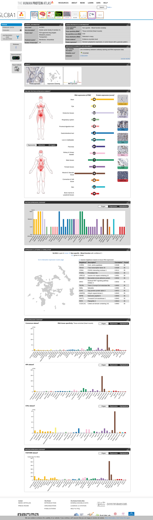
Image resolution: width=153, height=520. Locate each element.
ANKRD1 (82, 293)
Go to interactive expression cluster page (51, 260)
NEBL (81, 288)
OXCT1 (81, 298)
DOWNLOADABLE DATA (79, 503)
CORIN (81, 265)
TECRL (81, 285)
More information (110, 518)
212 (72, 255)
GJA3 (81, 290)
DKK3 (81, 282)
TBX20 (81, 268)
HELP (105, 3)
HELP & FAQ (75, 508)
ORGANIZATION (50, 506)
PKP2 (81, 301)
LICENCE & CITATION (78, 506)
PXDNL (81, 273)
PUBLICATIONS (50, 508)
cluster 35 (67, 253)
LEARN (90, 3)
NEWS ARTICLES (24, 503)
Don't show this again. (123, 518)
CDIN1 (81, 270)
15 (79, 260)
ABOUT (74, 3)
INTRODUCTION (50, 503)
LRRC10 (82, 275)
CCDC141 (82, 303)
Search (102, 7)
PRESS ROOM (23, 506)
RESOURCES (63, 3)
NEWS (82, 3)
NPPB (81, 296)
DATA (98, 3)
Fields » (109, 7)
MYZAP (81, 278)
